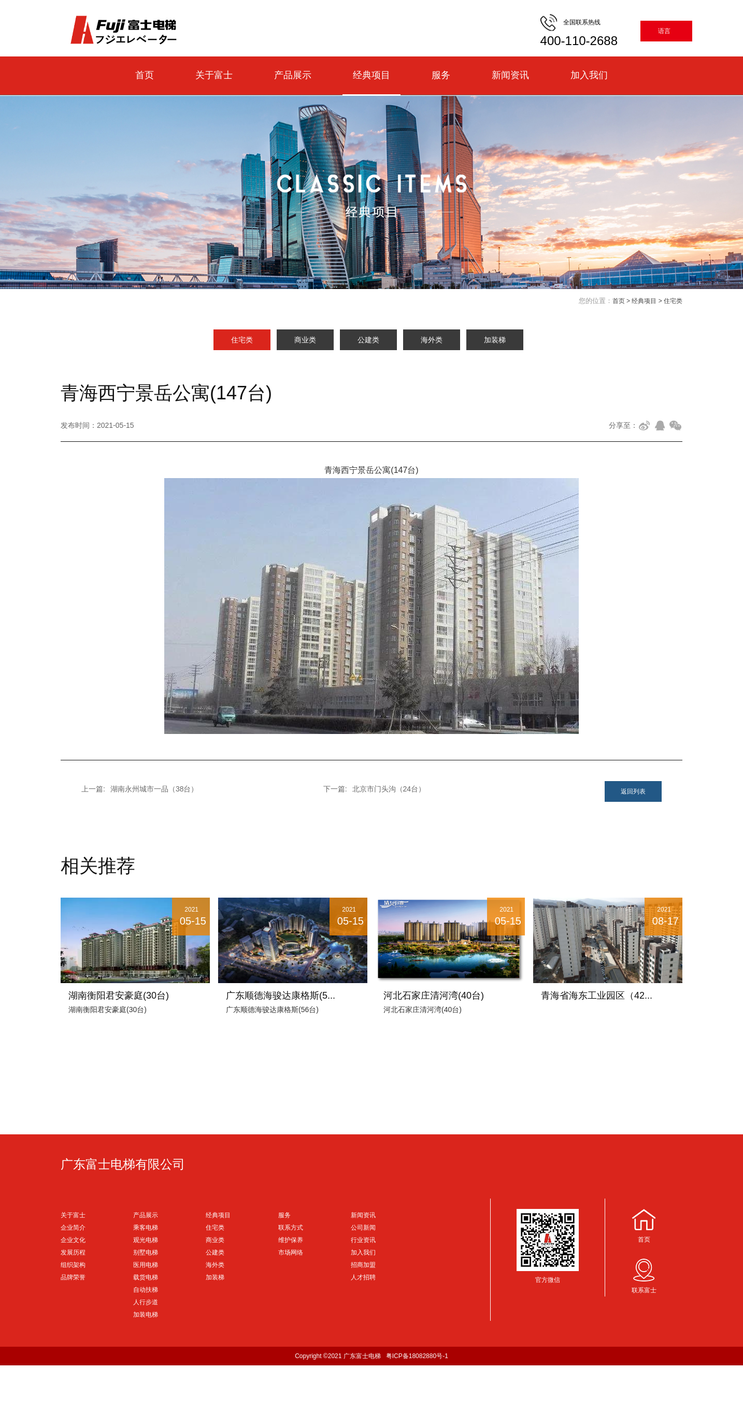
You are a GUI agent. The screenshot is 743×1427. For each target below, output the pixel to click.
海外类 (431, 340)
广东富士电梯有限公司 (123, 1164)
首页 (144, 75)
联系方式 (290, 1227)
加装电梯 (145, 1314)
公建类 (368, 340)
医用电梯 (145, 1265)
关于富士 (214, 75)
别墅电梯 (145, 1252)
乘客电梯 (145, 1227)
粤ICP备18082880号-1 (417, 1356)
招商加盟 (363, 1265)
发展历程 (73, 1252)
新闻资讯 (510, 75)
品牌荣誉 (73, 1277)
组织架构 (73, 1265)
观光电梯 (145, 1240)
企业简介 (73, 1227)
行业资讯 (363, 1240)
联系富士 (644, 1290)
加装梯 (495, 340)
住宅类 (673, 301)
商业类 (305, 340)
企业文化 (73, 1240)
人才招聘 (363, 1277)
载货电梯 (145, 1277)
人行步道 (145, 1302)
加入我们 (589, 75)
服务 (441, 75)
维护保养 (290, 1240)
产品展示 (292, 75)
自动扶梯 (145, 1289)
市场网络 (290, 1252)
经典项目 (371, 75)
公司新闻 (363, 1227)
